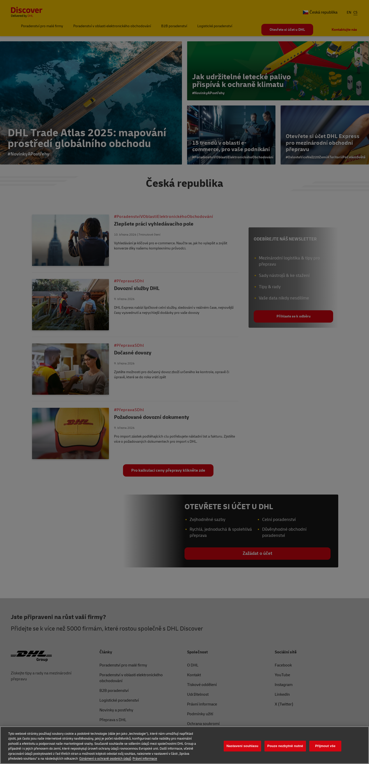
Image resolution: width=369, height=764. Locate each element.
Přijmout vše (325, 746)
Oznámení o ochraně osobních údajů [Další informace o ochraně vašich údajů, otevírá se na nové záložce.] (105, 759)
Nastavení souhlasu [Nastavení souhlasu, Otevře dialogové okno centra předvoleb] (242, 746)
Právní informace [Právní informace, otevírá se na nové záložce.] (144, 759)
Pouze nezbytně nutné (285, 746)
